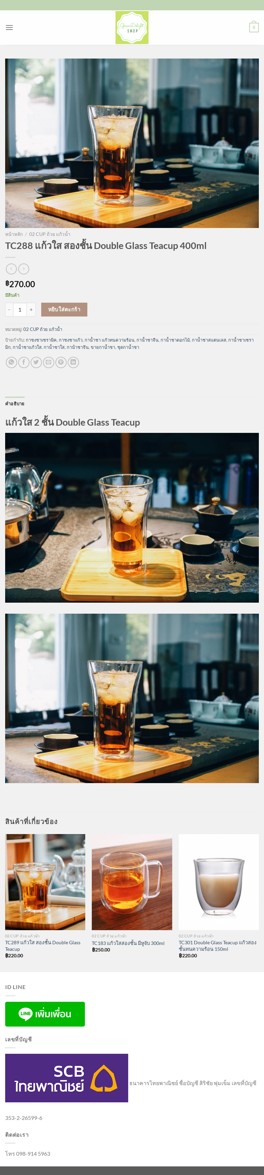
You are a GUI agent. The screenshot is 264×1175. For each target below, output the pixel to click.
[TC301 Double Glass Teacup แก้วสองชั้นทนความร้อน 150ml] (219, 882)
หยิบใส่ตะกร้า (64, 309)
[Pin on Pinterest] (61, 362)
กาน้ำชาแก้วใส (27, 347)
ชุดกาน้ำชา (128, 347)
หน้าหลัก (14, 234)
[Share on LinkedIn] (73, 362)
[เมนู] (9, 27)
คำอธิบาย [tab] (15, 403)
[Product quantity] (20, 309)
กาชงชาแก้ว (70, 340)
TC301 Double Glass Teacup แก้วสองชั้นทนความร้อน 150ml (217, 945)
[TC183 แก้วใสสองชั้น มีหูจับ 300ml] (132, 882)
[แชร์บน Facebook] (24, 362)
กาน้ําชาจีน (78, 347)
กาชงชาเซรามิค (41, 340)
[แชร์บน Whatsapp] (11, 362)
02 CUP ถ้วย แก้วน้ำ (49, 234)
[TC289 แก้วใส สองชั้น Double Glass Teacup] (45, 882)
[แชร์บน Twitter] (36, 362)
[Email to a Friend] (48, 362)
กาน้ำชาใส (54, 347)
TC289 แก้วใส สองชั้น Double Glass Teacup (42, 945)
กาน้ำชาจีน (147, 340)
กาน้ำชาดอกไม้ (175, 340)
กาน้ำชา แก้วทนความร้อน (109, 340)
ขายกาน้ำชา (103, 347)
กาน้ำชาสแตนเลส (209, 340)
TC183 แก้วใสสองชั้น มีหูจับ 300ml (128, 943)
